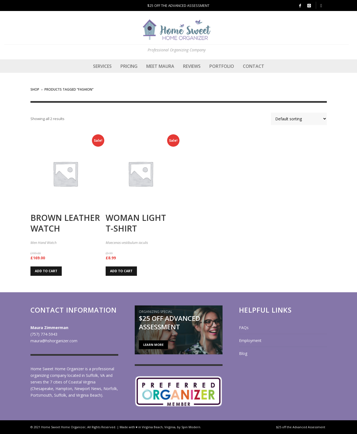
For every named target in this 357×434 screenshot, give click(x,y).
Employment (250, 340)
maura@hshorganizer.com (53, 340)
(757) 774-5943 (43, 334)
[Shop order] (299, 119)
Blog (243, 353)
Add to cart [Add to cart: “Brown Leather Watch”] (46, 271)
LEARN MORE (153, 345)
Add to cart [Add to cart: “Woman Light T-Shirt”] (121, 271)
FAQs (244, 327)
